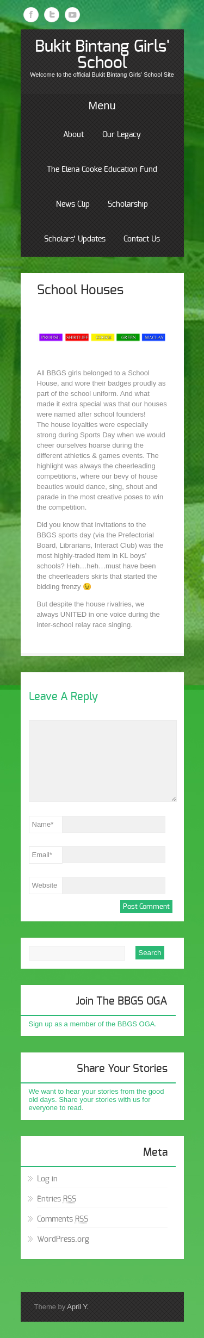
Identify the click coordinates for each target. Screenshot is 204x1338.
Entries (56, 1199)
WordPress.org (63, 1239)
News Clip (73, 204)
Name (43, 824)
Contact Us (141, 239)
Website (45, 885)
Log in (47, 1179)
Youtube (72, 14)
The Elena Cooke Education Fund (102, 170)
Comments (62, 1219)
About (73, 135)
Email (42, 855)
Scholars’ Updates (75, 239)
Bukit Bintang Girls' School (102, 55)
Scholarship (128, 204)
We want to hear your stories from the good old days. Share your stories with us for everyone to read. (96, 1099)
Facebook (31, 14)
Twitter (51, 14)
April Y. (78, 1307)
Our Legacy (121, 135)
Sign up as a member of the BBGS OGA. (93, 1024)
